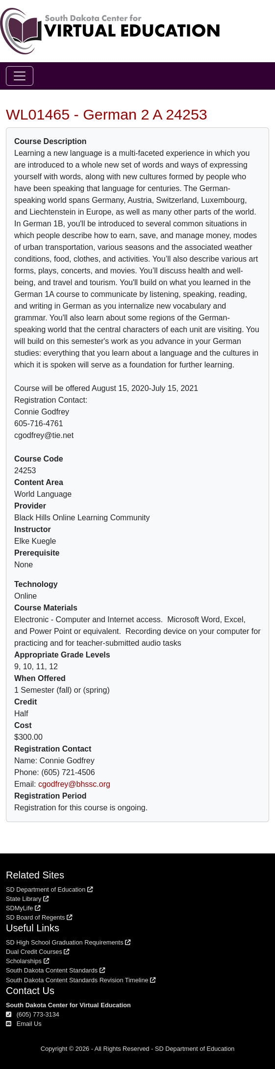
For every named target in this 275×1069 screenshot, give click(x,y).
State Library (27, 898)
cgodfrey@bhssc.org (74, 784)
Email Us (24, 1023)
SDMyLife (23, 908)
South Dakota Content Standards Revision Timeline (80, 980)
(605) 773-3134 (32, 1014)
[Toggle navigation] (19, 76)
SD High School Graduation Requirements (68, 942)
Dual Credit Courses (37, 951)
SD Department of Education (49, 889)
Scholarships (27, 961)
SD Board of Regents (39, 917)
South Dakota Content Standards (55, 970)
